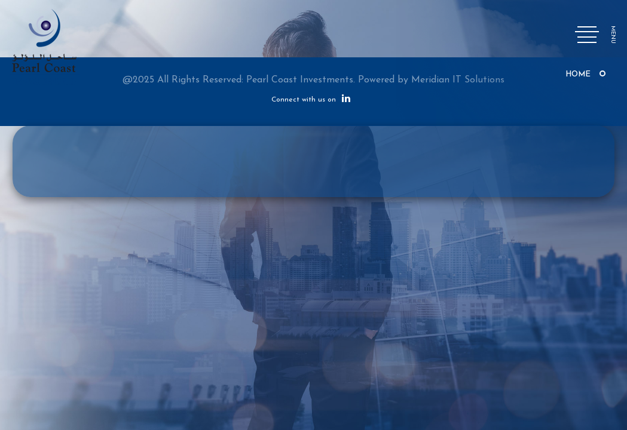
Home (578, 74)
